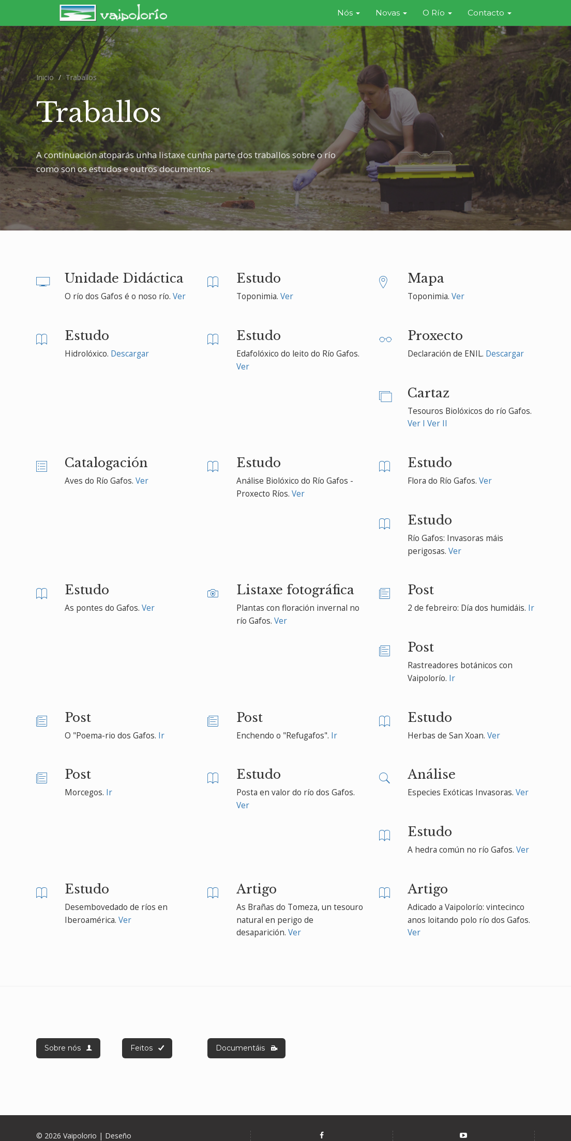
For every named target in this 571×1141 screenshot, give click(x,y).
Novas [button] (391, 13)
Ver (179, 291)
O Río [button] (437, 13)
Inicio (45, 72)
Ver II (437, 418)
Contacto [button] (490, 13)
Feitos (147, 1042)
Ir (531, 603)
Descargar (130, 348)
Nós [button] (348, 13)
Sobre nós (68, 1042)
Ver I (416, 418)
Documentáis (246, 1042)
